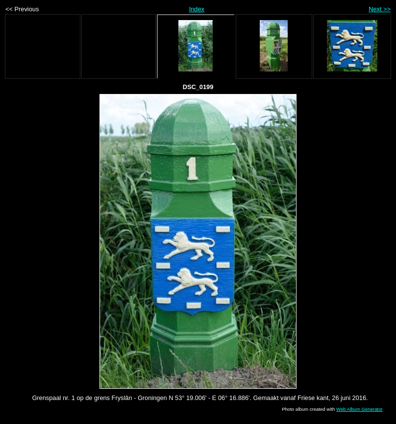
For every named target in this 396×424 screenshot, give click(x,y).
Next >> (380, 9)
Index (196, 9)
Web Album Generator (359, 409)
